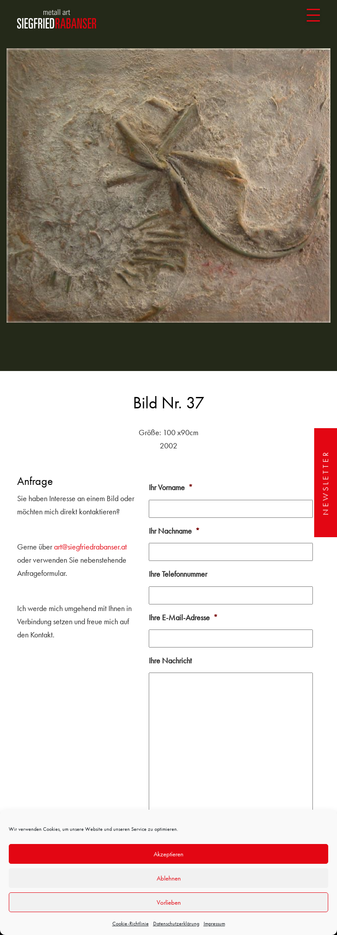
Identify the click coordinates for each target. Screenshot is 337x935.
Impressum (214, 923)
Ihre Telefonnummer (178, 574)
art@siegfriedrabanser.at (90, 547)
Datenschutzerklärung (176, 923)
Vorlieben (169, 902)
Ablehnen (169, 878)
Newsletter (325, 482)
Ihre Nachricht (170, 660)
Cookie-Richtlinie (130, 923)
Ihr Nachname (174, 531)
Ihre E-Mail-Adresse (183, 617)
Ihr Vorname (171, 487)
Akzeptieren (168, 854)
